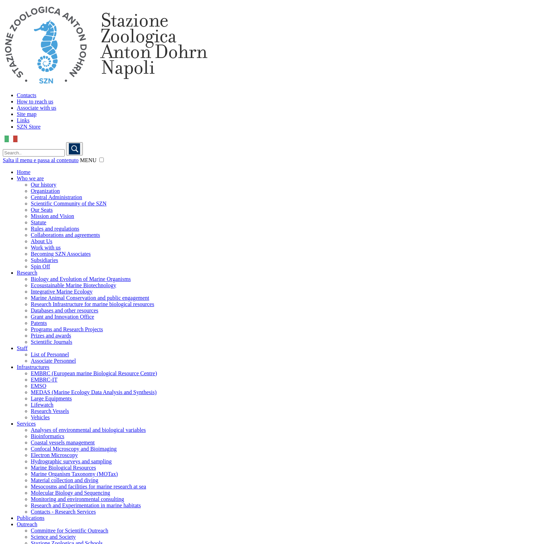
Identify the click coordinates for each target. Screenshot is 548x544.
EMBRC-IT (44, 380)
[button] (101, 160)
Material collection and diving (64, 480)
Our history (43, 185)
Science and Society (53, 537)
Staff (22, 348)
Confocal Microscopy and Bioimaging (74, 449)
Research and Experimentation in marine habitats (86, 505)
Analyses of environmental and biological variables (88, 430)
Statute (38, 222)
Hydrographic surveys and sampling (71, 461)
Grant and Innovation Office (62, 317)
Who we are (30, 178)
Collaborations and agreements (65, 235)
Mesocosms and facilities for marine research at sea (88, 486)
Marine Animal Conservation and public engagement (90, 298)
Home (23, 172)
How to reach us (35, 101)
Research (27, 273)
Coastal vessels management (63, 442)
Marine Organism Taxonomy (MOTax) (74, 474)
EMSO (38, 386)
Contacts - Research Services (63, 512)
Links (23, 120)
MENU (88, 160)
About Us (41, 241)
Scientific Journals (51, 342)
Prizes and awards (51, 336)
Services (26, 424)
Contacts (26, 95)
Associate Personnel (53, 361)
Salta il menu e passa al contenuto (41, 160)
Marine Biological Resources (63, 468)
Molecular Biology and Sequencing (70, 493)
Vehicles (40, 417)
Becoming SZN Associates (61, 254)
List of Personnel (50, 354)
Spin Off (40, 266)
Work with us (46, 248)
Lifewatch (42, 405)
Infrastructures (33, 367)
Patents (39, 323)
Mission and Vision (52, 216)
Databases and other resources (64, 310)
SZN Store (29, 127)
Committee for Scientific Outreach (69, 531)
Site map (26, 114)
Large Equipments (51, 398)
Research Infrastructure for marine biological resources (92, 304)
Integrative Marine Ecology (62, 292)
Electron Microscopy (54, 455)
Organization (45, 191)
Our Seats (42, 210)
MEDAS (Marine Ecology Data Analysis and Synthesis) (94, 392)
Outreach (27, 524)
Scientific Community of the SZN (69, 203)
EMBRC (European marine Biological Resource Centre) (94, 373)
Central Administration (56, 197)
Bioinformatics (47, 436)
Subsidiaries (44, 260)
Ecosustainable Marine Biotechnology (73, 285)
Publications (30, 518)
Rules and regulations (55, 229)
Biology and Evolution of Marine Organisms (81, 279)
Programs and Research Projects (67, 329)
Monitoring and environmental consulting (77, 499)
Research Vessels (50, 411)
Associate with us (36, 108)
